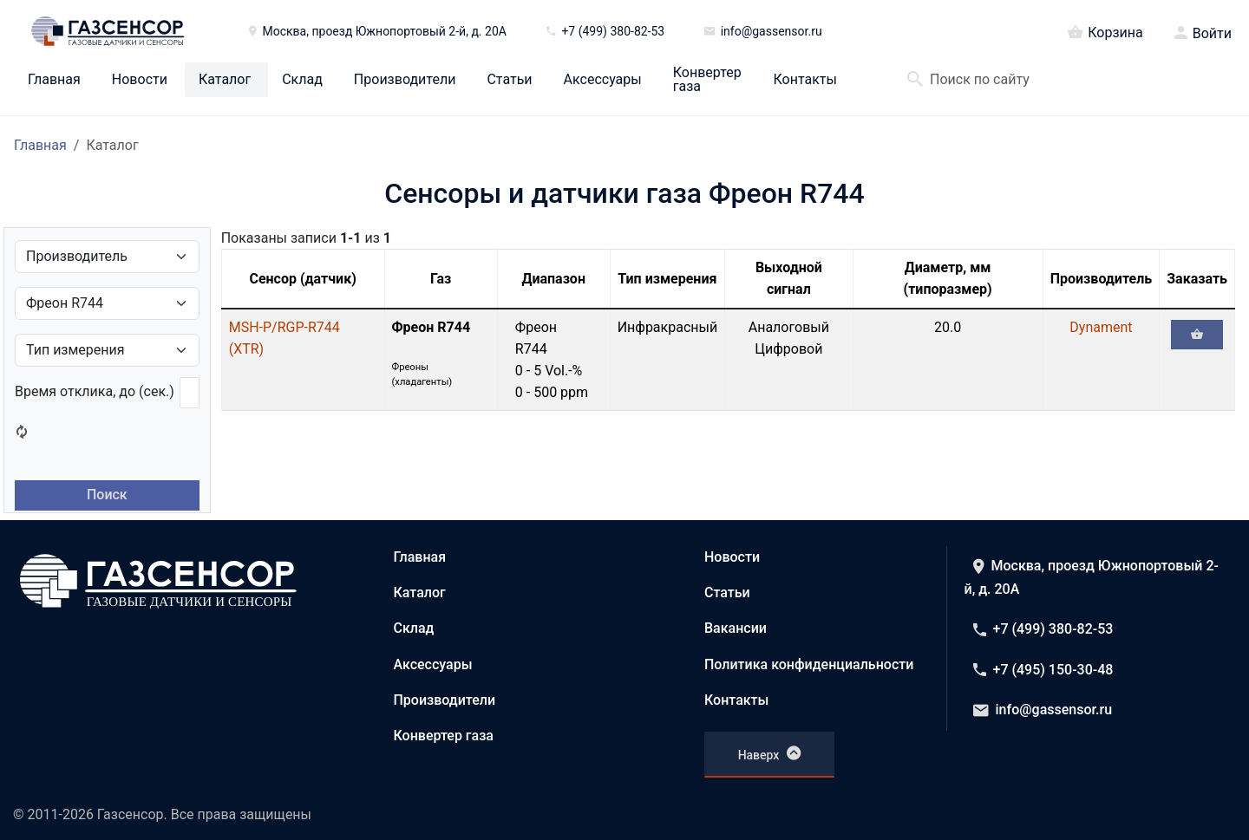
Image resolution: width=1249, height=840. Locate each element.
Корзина (1105, 31)
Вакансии (735, 628)
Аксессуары (603, 80)
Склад (302, 80)
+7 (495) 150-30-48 (1043, 669)
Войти (1212, 34)
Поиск (107, 494)
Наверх (769, 753)
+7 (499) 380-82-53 (1043, 629)
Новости (139, 80)
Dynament (1100, 327)
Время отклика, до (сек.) (94, 391)
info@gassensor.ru (1043, 709)
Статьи (509, 80)
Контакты (805, 80)
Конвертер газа (707, 80)
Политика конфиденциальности (808, 664)
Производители (405, 80)
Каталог (225, 80)
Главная (54, 80)
